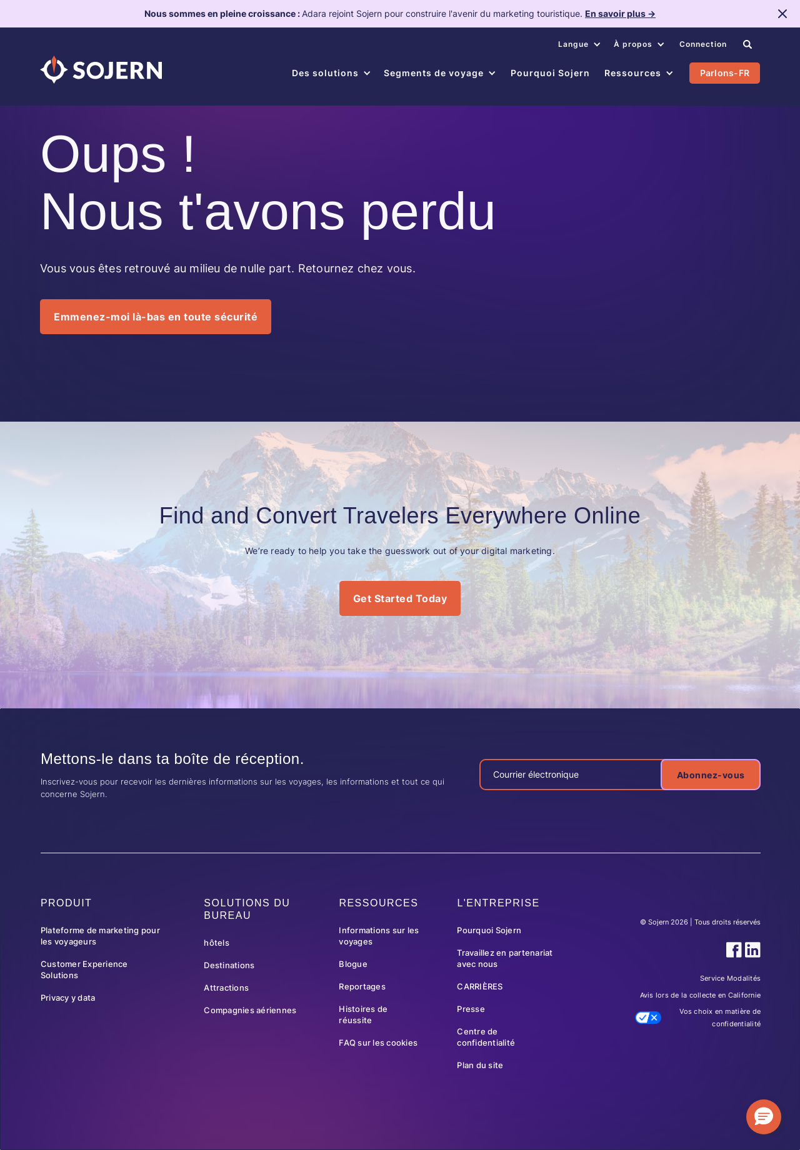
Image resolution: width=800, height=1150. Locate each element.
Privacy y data (68, 998)
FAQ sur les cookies (378, 1043)
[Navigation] (101, 70)
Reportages (362, 986)
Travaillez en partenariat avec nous (504, 958)
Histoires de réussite (363, 1014)
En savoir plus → (620, 13)
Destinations (229, 965)
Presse (471, 1009)
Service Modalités (730, 978)
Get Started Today (400, 598)
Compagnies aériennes (250, 1010)
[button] (579, 44)
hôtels (216, 943)
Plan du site (480, 1065)
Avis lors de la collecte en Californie (700, 995)
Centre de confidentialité (486, 1037)
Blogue (353, 964)
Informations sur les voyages (379, 935)
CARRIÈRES (479, 986)
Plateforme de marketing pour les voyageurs (100, 935)
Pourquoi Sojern (489, 930)
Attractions (226, 988)
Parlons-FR (725, 72)
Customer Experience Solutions (84, 969)
